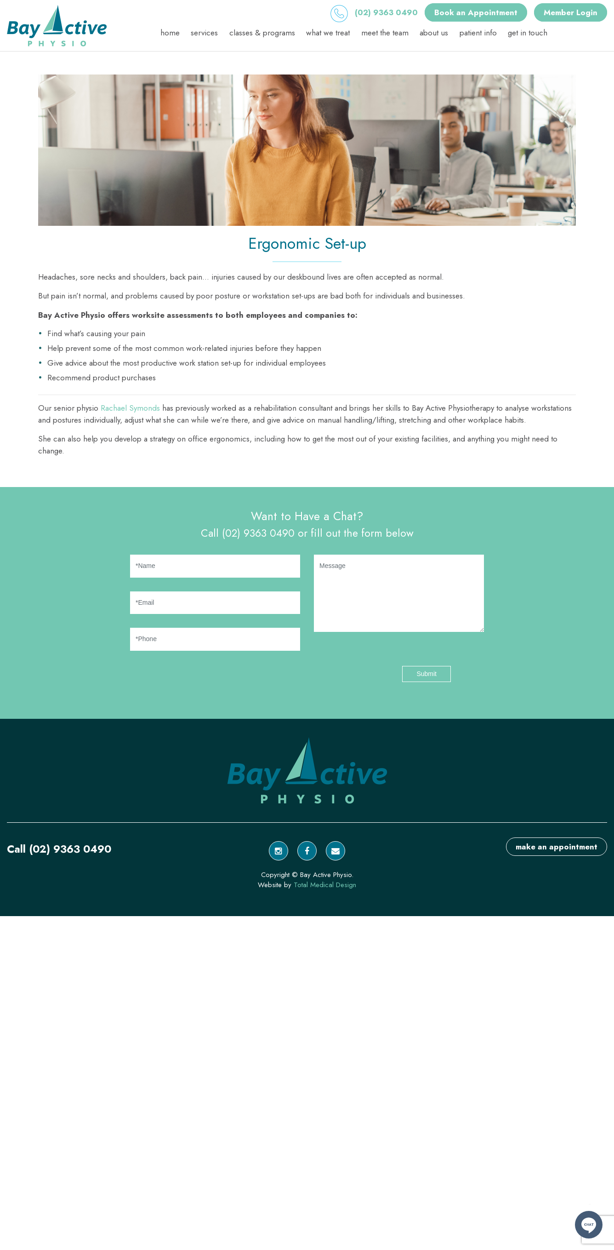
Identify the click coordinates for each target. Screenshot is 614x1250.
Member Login (570, 12)
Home (170, 32)
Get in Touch (527, 32)
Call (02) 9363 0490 (59, 849)
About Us (434, 32)
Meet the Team (385, 32)
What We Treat (328, 32)
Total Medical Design (325, 885)
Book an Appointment (475, 12)
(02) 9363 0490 (374, 12)
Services (204, 32)
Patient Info (478, 32)
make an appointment (556, 846)
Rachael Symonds (130, 407)
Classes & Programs (262, 32)
